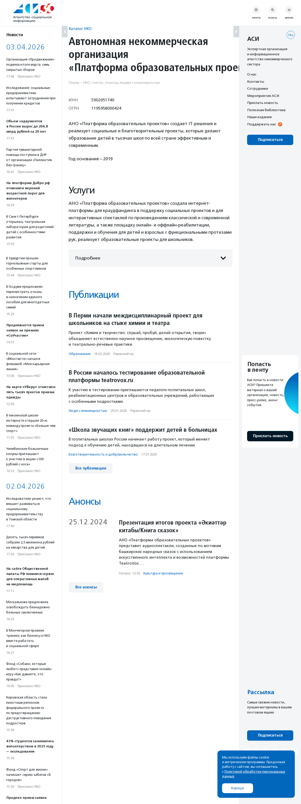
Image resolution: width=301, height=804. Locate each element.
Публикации (94, 294)
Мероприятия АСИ (263, 96)
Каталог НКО (80, 28)
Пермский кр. (123, 354)
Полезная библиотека (266, 110)
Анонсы (85, 501)
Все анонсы (86, 587)
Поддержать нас (261, 124)
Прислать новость (262, 103)
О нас (251, 74)
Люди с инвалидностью (88, 411)
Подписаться (270, 139)
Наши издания (259, 117)
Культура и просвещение (163, 573)
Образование (80, 354)
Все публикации (90, 468)
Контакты (255, 81)
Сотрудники (257, 88)
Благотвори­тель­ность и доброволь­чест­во (103, 454)
